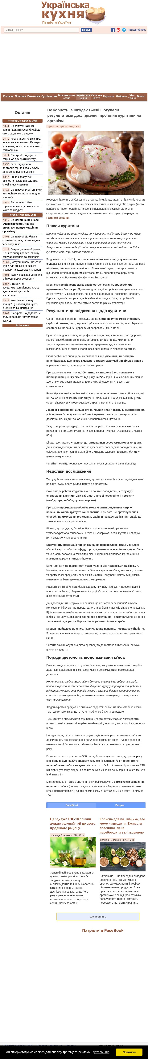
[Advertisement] (74, 64)
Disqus (119, 804)
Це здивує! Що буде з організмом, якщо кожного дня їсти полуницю (21, 240)
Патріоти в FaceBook (102, 930)
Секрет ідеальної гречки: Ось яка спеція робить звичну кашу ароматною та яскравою (21, 253)
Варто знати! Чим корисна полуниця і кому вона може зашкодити (20, 206)
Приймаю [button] (129, 1052)
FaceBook (72, 804)
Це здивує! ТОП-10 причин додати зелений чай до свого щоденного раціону (21, 129)
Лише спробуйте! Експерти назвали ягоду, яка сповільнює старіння (20, 180)
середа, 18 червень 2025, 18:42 (63, 126)
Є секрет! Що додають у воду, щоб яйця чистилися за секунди (21, 316)
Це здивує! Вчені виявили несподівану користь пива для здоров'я (22, 193)
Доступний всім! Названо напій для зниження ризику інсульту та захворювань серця (21, 265)
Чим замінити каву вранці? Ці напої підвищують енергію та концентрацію (20, 304)
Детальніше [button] (101, 1052)
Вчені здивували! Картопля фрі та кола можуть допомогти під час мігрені (20, 167)
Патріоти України (57, 217)
